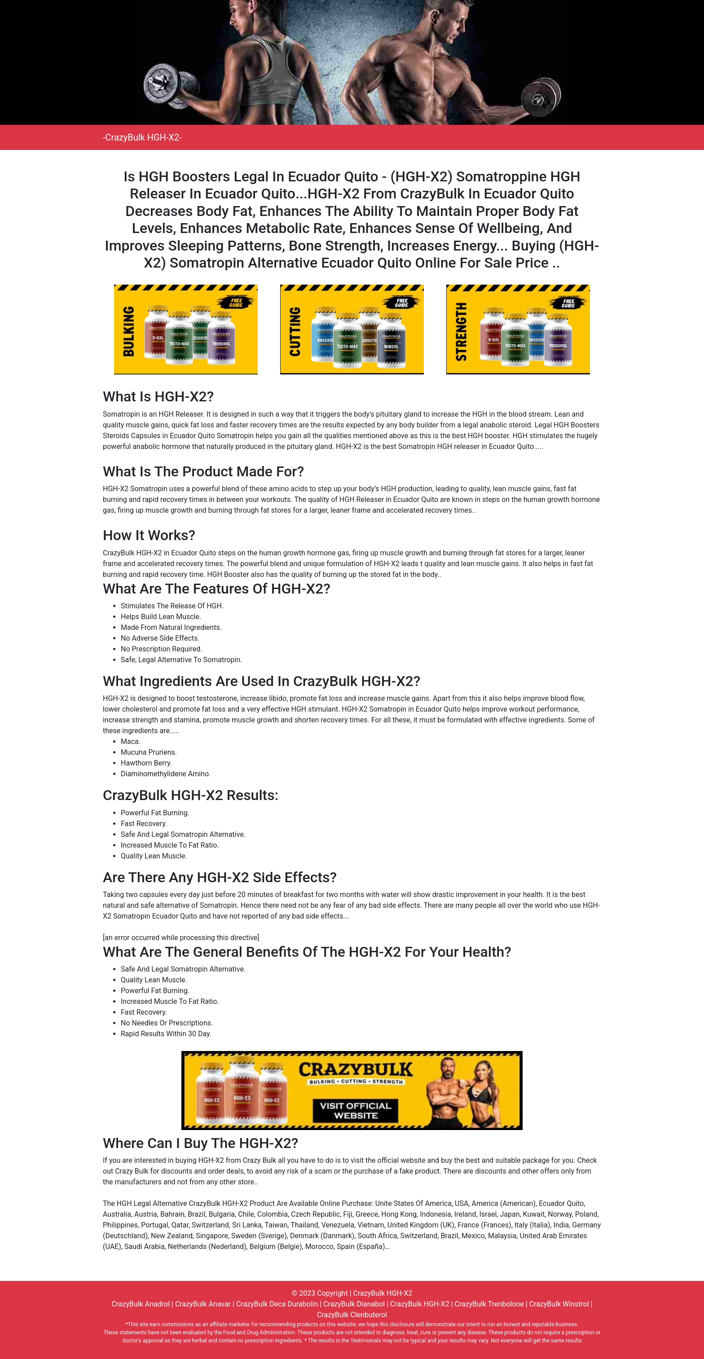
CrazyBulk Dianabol (354, 1304)
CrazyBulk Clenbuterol (352, 1315)
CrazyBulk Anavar (203, 1304)
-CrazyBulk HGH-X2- (142, 137)
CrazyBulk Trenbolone (489, 1304)
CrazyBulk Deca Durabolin (277, 1304)
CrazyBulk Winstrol (559, 1304)
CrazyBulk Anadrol (140, 1304)
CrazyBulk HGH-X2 (383, 1293)
